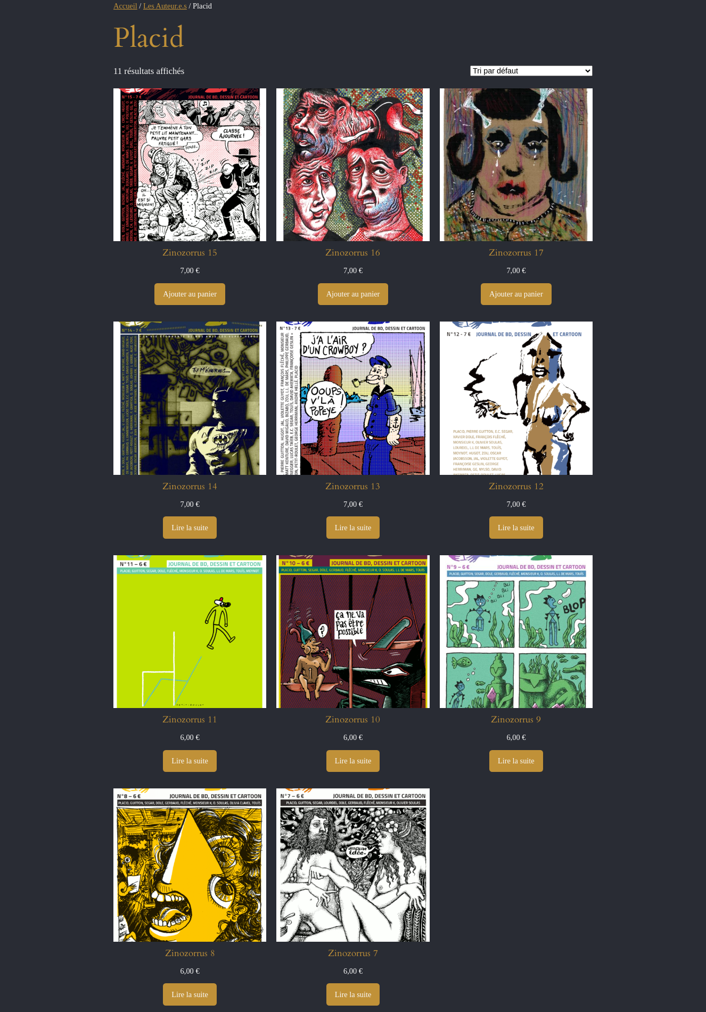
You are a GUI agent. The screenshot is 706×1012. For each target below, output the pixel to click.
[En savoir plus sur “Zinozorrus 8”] (190, 994)
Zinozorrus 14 (189, 486)
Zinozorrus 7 (353, 953)
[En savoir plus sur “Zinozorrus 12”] (516, 527)
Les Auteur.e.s (165, 6)
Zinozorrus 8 (190, 953)
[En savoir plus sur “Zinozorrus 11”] (190, 761)
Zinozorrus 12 (516, 486)
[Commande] (531, 70)
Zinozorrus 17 (516, 253)
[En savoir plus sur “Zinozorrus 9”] (516, 761)
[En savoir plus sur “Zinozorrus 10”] (353, 761)
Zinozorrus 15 (189, 253)
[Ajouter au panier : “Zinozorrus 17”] (516, 294)
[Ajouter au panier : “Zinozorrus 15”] (189, 294)
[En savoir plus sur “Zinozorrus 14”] (190, 527)
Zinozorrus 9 (516, 719)
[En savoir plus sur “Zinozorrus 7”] (353, 994)
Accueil (125, 6)
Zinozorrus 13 (352, 486)
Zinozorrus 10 (352, 719)
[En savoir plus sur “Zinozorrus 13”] (353, 527)
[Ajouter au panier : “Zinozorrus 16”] (353, 294)
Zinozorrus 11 (189, 719)
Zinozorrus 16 (352, 253)
